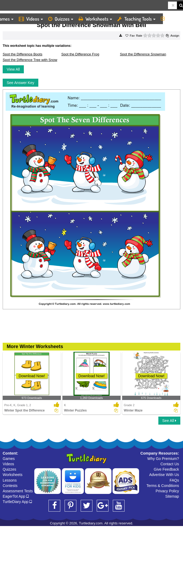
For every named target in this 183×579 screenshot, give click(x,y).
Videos (31, 19)
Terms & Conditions (163, 485)
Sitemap (172, 496)
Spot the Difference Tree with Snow (30, 60)
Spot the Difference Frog (80, 54)
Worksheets (95, 19)
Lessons (10, 480)
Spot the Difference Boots (22, 54)
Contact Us (169, 464)
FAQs (174, 480)
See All (169, 420)
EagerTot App (16, 496)
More (170, 19)
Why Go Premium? (163, 458)
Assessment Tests (18, 491)
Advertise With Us (164, 475)
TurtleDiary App (17, 502)
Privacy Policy (167, 491)
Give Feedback (166, 469)
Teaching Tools (136, 19)
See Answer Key (20, 83)
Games (9, 458)
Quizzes (60, 19)
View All (13, 69)
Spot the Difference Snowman (143, 54)
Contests (10, 485)
